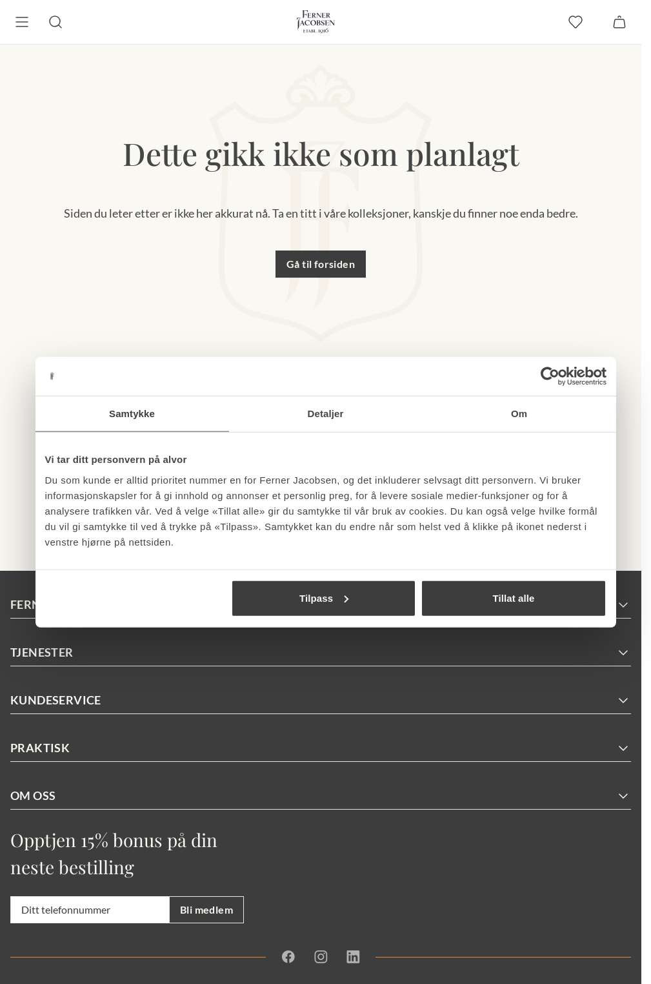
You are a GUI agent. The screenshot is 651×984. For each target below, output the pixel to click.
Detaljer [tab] (326, 413)
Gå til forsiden (320, 264)
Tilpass (323, 597)
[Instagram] (321, 956)
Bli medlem (206, 909)
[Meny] (22, 22)
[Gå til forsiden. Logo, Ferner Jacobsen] (316, 22)
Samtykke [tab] (132, 413)
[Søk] (55, 22)
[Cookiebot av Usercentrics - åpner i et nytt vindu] (550, 376)
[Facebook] (288, 956)
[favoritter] (575, 22)
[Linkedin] (353, 956)
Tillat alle (513, 597)
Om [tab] (519, 413)
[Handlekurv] (619, 22)
